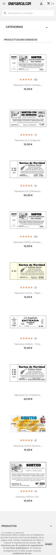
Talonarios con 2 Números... (28, 191)
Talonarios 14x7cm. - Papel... (28, 293)
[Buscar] (28, 13)
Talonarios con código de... (28, 140)
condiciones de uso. (22, 553)
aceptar (48, 544)
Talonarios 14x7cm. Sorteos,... (28, 445)
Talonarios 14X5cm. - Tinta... (28, 344)
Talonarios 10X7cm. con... (28, 496)
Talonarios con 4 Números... (28, 395)
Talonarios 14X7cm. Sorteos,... (28, 85)
